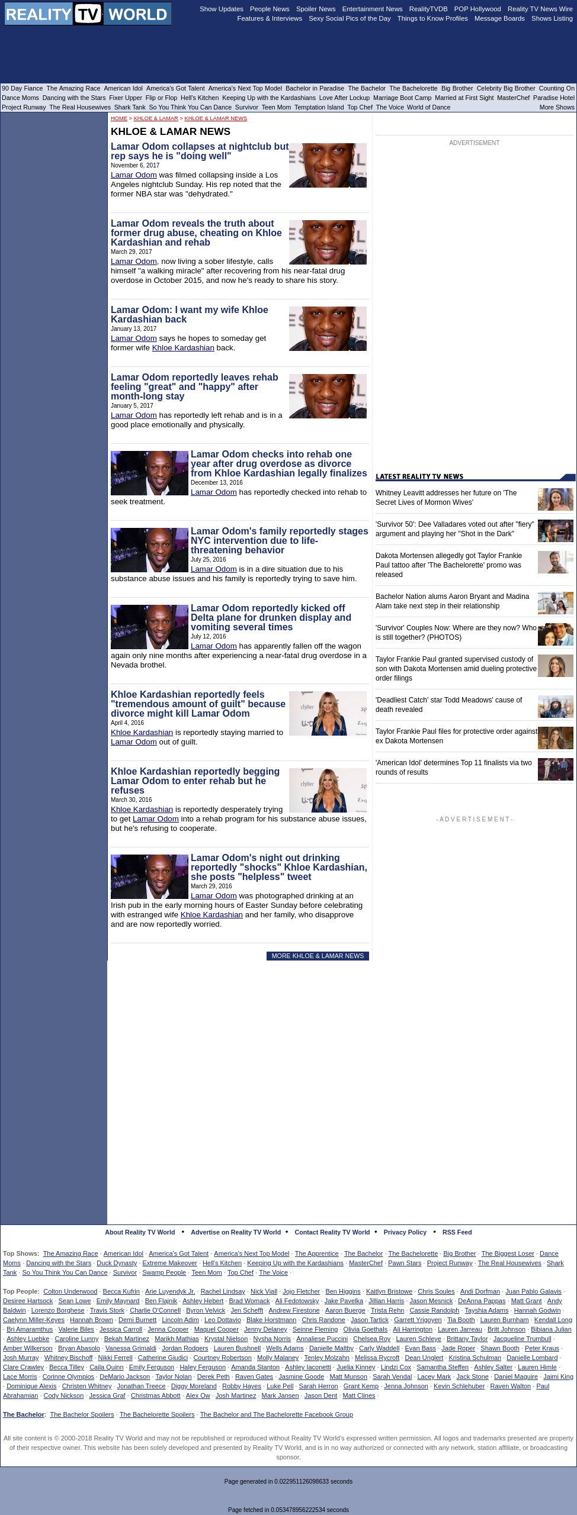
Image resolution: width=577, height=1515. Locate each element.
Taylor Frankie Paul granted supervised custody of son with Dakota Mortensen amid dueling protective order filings (456, 668)
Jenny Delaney (265, 1329)
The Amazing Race (70, 1253)
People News (270, 8)
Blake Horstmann (271, 1319)
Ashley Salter (493, 1367)
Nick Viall (264, 1291)
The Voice (273, 1272)
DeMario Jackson (125, 1376)
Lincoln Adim (180, 1319)
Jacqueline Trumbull (522, 1338)
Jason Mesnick (431, 1300)
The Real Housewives (509, 1262)
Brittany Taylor (467, 1338)
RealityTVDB (428, 8)
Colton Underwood (70, 1291)
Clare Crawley (23, 1367)
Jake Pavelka (344, 1300)
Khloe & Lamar (156, 118)
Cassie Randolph (435, 1310)
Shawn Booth (499, 1348)
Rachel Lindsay (223, 1291)
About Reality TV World (140, 1232)
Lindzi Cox (396, 1367)
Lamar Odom (134, 174)
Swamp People (164, 1272)
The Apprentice (317, 1253)
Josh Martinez (236, 1395)
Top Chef (240, 1272)
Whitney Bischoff (68, 1357)
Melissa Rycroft (377, 1357)
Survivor (125, 1272)
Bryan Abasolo (79, 1348)
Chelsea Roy (371, 1338)
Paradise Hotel (554, 97)
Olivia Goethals (366, 1329)
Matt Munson (349, 1376)
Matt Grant (526, 1300)
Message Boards (500, 18)
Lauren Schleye (418, 1338)
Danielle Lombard (532, 1357)
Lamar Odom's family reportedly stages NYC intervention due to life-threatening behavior (279, 540)
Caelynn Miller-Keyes (34, 1319)
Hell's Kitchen (222, 1262)
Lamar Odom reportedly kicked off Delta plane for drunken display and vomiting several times (271, 617)
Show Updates (221, 8)
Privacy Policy (405, 1232)
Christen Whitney (87, 1386)
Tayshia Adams (487, 1310)
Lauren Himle (537, 1367)
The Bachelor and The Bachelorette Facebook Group (276, 1414)
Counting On (557, 88)
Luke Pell (280, 1386)
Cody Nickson (64, 1395)
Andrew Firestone (293, 1310)
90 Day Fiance (22, 88)
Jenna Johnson (406, 1386)
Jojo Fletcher (301, 1291)
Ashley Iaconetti (308, 1367)
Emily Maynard (118, 1300)
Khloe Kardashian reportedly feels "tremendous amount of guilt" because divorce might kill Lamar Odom (198, 703)
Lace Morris (20, 1376)
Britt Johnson (506, 1329)
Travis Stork (107, 1310)
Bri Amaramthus (30, 1329)
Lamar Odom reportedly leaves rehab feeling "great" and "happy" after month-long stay (194, 386)
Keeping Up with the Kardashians (295, 1262)
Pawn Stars (404, 1262)
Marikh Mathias (177, 1338)
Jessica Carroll (121, 1329)
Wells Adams (284, 1348)
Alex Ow (198, 1395)
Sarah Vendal (392, 1376)
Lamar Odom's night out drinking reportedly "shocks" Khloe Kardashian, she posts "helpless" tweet (279, 867)
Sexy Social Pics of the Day (350, 18)
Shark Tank (130, 107)
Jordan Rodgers (185, 1348)
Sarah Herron (318, 1386)
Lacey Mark (434, 1376)
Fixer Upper (125, 97)
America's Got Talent (179, 1253)
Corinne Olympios (68, 1376)
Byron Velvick (205, 1310)
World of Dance (428, 107)
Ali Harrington (412, 1329)
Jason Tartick (370, 1319)
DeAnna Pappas (481, 1300)
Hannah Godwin (537, 1310)
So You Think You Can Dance (64, 1272)
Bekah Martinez (126, 1338)
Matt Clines (359, 1395)
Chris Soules (436, 1291)
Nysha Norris (272, 1338)
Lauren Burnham (504, 1319)
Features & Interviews (270, 18)
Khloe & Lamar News (215, 118)
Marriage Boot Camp (402, 97)
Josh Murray (21, 1357)
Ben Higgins (342, 1291)
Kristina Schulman (474, 1357)
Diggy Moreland (194, 1386)
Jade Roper (458, 1348)
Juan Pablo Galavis (533, 1291)
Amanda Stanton (255, 1367)
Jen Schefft (246, 1310)
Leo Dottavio (222, 1319)
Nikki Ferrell (115, 1357)
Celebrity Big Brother (506, 88)
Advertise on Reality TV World (236, 1232)
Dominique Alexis (31, 1386)
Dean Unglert (424, 1357)
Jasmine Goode (301, 1376)
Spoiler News (316, 8)
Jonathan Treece (141, 1386)
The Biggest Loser (508, 1253)
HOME (119, 118)
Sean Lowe (75, 1300)
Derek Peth (213, 1376)
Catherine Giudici (163, 1357)
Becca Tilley (66, 1367)
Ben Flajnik (161, 1300)
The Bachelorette (413, 1253)
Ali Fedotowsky (297, 1300)
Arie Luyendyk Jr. (170, 1291)
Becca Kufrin (121, 1291)
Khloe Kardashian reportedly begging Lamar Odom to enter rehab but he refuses (195, 780)
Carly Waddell (379, 1348)
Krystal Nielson (226, 1338)
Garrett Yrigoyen (418, 1319)
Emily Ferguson (151, 1367)
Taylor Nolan (173, 1376)
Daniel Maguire (516, 1376)
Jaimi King (558, 1376)
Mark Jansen (280, 1395)
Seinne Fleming (315, 1329)
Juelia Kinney (355, 1367)
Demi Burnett (137, 1319)
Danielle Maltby (331, 1348)
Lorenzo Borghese (58, 1310)
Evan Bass (421, 1348)
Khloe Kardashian (183, 347)
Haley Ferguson (202, 1367)
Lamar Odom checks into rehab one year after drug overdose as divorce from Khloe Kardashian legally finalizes (279, 463)
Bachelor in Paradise (315, 88)
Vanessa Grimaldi (130, 1348)
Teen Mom (206, 1272)
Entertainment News (372, 8)
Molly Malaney (278, 1357)
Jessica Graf (107, 1395)
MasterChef (366, 1262)
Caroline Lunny (76, 1338)
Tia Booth (461, 1319)
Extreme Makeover (169, 1262)
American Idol (123, 1253)
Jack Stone (473, 1376)
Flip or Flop (161, 97)
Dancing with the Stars (58, 1262)
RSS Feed (457, 1232)
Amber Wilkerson (28, 1348)
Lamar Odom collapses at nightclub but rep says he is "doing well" (199, 151)
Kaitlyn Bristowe (389, 1291)
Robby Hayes (241, 1386)
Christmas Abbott (156, 1395)
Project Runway (450, 1262)
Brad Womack (249, 1300)
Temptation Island (319, 107)
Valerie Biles (76, 1329)
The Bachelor (363, 1253)
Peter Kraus (542, 1348)
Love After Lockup (344, 97)
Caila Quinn (106, 1367)
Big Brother (459, 1253)
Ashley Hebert (202, 1300)
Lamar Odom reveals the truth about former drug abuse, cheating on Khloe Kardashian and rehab (196, 232)
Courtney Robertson (222, 1357)
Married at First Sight (464, 97)
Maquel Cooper (216, 1329)
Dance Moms (20, 97)
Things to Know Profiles (433, 18)
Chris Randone (323, 1319)
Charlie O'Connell (155, 1310)
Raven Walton (511, 1386)
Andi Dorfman (480, 1291)
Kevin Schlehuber (459, 1386)
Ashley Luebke (28, 1338)
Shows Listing (552, 18)
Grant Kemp (361, 1386)
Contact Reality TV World (332, 1232)
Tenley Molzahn (327, 1357)
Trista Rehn (387, 1310)
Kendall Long (553, 1319)
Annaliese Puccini (322, 1338)
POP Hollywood (477, 8)
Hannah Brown (91, 1319)
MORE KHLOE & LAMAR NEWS (318, 955)
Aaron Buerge (345, 1310)
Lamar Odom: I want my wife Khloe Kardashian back (189, 314)
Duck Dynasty (117, 1262)
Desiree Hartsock (28, 1300)
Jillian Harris (386, 1300)
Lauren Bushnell (237, 1348)
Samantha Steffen (442, 1367)
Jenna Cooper (168, 1329)
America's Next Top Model (251, 1253)
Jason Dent (321, 1395)
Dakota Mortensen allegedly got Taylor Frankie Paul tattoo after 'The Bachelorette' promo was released (449, 565)
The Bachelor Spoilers (82, 1414)
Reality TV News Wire (540, 8)
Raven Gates (254, 1376)
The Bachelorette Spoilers (157, 1414)
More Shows (557, 107)
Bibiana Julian (551, 1329)
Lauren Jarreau (460, 1329)
